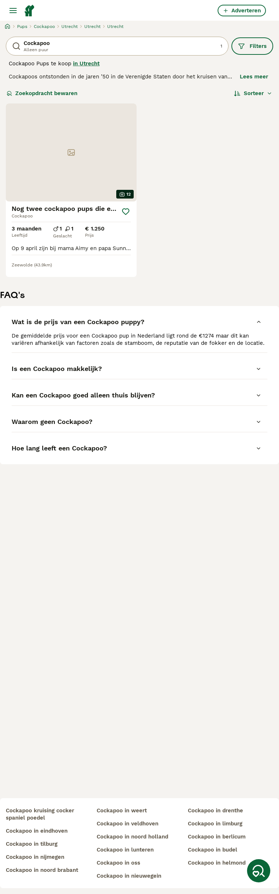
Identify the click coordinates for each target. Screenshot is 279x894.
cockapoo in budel (212, 849)
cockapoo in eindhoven (37, 831)
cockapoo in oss (118, 863)
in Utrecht (86, 63)
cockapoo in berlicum (217, 836)
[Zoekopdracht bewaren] (258, 870)
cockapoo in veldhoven (127, 823)
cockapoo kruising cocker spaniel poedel (40, 814)
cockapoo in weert (122, 810)
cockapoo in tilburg (31, 844)
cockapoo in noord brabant (42, 870)
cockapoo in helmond (217, 863)
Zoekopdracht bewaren (42, 93)
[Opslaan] (126, 211)
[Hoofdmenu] (13, 10)
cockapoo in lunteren (125, 849)
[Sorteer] (253, 93)
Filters (252, 46)
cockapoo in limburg (215, 823)
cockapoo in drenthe (215, 810)
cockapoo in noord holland (132, 836)
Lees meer (254, 76)
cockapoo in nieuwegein (129, 876)
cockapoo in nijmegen (35, 857)
